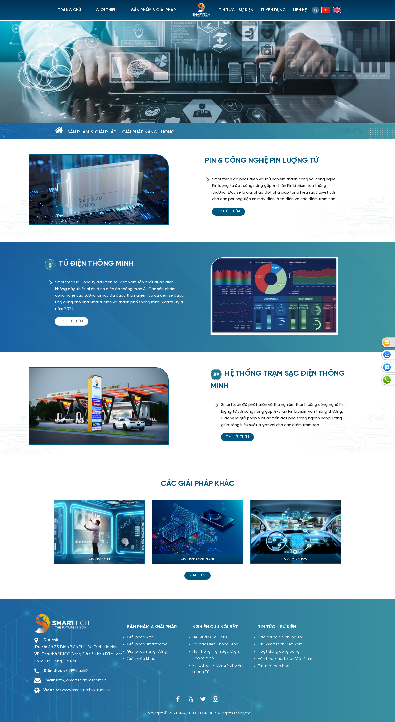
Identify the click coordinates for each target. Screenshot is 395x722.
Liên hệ (300, 10)
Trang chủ (69, 10)
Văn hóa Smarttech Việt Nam (285, 659)
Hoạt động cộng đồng (279, 651)
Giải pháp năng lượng (148, 132)
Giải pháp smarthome (147, 644)
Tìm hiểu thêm (229, 211)
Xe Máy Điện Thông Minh (215, 644)
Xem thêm (197, 575)
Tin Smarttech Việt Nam (280, 644)
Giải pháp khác (141, 659)
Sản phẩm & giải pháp (153, 10)
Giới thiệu (106, 10)
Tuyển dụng (273, 10)
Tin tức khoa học (273, 666)
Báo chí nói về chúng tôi (280, 637)
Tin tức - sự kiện (236, 10)
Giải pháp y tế (140, 637)
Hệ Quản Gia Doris (209, 637)
